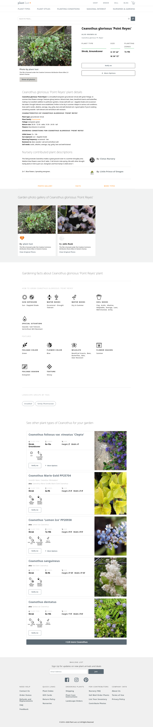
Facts (78, 186)
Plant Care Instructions (71, 696)
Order (106, 3)
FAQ (21, 705)
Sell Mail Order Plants (99, 695)
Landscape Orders (74, 701)
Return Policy (49, 699)
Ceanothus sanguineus (44, 561)
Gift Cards (47, 695)
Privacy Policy (118, 699)
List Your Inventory (98, 699)
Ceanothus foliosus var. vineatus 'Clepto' (56, 434)
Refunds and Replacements (26, 700)
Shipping (70, 691)
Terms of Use (118, 695)
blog (126, 3)
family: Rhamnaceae (46, 403)
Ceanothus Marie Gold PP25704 (50, 475)
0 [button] (133, 2)
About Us (116, 691)
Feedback (24, 709)
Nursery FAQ (95, 691)
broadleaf (28, 403)
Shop (95, 3)
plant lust (28, 244)
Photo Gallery (45, 186)
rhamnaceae (36, 119)
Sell (116, 3)
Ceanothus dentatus (42, 602)
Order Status (26, 695)
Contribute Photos (97, 703)
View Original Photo (28, 252)
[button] (129, 19)
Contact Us (25, 691)
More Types (109, 186)
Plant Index (48, 691)
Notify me (108, 65)
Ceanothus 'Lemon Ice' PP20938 (50, 520)
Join (96, 671)
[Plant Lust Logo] (24, 3)
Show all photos (28, 79)
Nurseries (47, 703)
